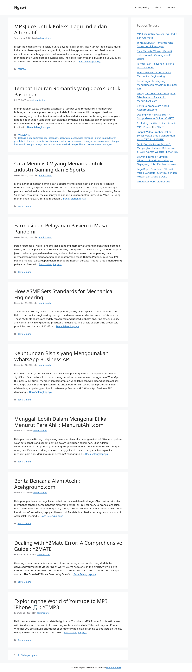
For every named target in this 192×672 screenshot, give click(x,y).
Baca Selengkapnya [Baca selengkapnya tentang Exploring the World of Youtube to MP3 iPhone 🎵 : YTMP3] (75, 632)
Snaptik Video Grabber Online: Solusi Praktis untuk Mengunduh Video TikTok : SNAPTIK (156, 135)
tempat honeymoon (37, 144)
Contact (171, 7)
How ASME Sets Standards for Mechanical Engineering (64, 294)
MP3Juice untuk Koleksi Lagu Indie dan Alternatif (60, 29)
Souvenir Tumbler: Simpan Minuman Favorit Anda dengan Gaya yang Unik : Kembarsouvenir (156, 160)
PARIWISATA (24, 134)
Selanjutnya (29, 655)
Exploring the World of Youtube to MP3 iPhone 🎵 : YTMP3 (61, 604)
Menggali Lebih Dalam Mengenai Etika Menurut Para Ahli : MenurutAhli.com (60, 421)
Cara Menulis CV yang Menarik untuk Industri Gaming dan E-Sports (58, 166)
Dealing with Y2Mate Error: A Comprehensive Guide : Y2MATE (68, 545)
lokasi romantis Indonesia (57, 141)
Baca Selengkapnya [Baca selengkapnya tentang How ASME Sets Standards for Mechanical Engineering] (67, 326)
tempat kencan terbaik (59, 144)
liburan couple (101, 137)
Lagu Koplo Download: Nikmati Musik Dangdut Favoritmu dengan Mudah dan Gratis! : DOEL (157, 172)
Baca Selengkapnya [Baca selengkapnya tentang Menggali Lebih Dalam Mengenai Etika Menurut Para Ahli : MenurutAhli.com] (96, 454)
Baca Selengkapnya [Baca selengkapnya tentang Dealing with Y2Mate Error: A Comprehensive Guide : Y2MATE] (84, 574)
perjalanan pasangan (82, 141)
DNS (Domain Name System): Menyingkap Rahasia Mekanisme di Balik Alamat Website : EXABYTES (157, 148)
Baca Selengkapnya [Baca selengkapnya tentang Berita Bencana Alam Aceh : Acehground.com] (52, 516)
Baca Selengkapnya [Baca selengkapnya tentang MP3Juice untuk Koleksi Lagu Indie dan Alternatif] (90, 61)
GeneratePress (113, 667)
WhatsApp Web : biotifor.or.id (154, 181)
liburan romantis (35, 141)
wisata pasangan (103, 144)
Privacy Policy (142, 7)
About (158, 7)
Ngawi (20, 7)
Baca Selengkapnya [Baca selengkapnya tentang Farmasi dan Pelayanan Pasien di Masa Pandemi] (50, 264)
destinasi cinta (25, 137)
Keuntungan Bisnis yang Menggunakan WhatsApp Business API (61, 356)
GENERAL (22, 69)
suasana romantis (102, 141)
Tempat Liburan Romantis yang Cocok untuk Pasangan (67, 91)
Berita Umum (24, 206)
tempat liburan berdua (82, 144)
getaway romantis (68, 137)
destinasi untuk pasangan (45, 137)
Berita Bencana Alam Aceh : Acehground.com (47, 483)
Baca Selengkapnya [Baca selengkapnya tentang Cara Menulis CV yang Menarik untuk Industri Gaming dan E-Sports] (74, 198)
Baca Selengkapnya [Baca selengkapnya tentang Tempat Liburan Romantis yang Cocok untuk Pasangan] (38, 127)
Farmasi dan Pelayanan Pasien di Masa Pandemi (60, 228)
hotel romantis (85, 137)
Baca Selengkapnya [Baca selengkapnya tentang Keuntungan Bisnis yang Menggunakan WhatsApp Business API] (40, 392)
